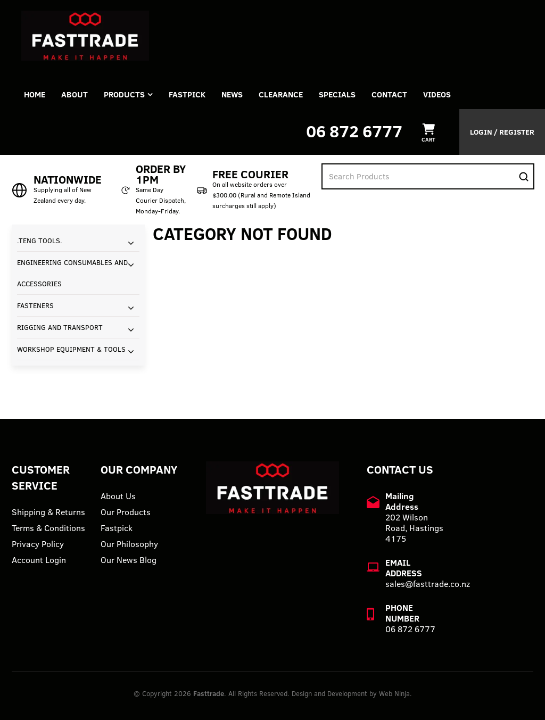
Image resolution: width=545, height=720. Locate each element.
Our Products (126, 512)
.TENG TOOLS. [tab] (39, 240)
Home (34, 94)
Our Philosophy (129, 544)
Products (124, 94)
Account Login (39, 560)
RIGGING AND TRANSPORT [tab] (60, 327)
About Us (118, 496)
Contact (389, 94)
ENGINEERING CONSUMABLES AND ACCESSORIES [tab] (72, 273)
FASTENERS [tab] (35, 305)
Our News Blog (128, 560)
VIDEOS (437, 94)
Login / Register (502, 132)
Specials (337, 94)
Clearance (281, 94)
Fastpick (117, 528)
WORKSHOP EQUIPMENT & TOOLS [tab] (71, 349)
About (74, 94)
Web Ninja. (395, 693)
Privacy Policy (38, 544)
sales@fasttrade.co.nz (427, 584)
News (232, 94)
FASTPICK (187, 94)
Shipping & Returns (48, 512)
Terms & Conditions (48, 528)
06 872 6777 (354, 131)
